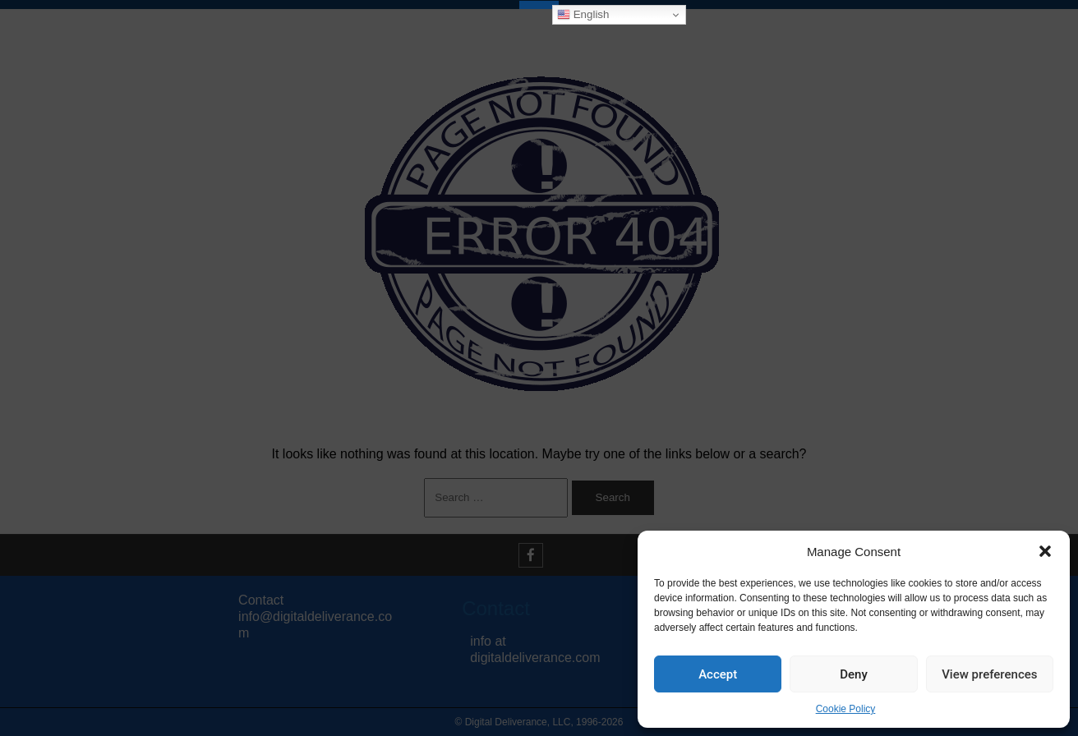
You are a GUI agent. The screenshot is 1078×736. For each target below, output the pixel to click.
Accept (717, 674)
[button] (1045, 551)
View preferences (989, 674)
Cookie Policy (846, 709)
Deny (854, 674)
